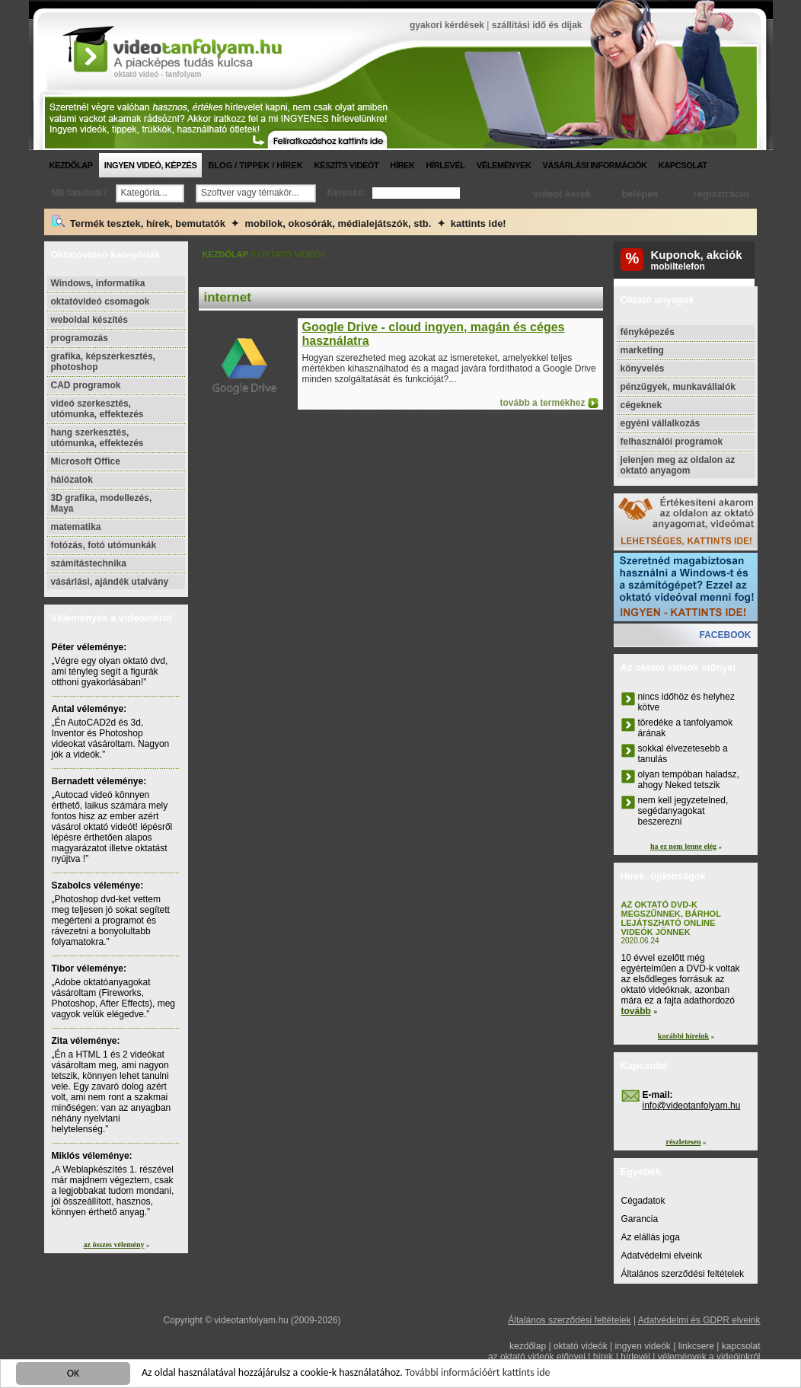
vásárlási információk (595, 165)
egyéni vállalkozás (660, 423)
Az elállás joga (650, 1237)
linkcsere (696, 1346)
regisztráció (721, 193)
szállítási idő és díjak (537, 25)
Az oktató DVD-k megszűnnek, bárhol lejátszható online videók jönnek (671, 918)
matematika (76, 527)
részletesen (682, 1142)
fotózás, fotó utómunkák (104, 545)
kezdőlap (71, 165)
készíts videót (346, 165)
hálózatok (72, 479)
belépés (639, 193)
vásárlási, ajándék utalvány (110, 581)
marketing (642, 350)
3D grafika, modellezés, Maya (101, 503)
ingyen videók (642, 1346)
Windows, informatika (98, 283)
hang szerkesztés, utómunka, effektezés (97, 437)
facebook (725, 635)
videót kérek (562, 193)
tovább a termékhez (542, 402)
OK (73, 1374)
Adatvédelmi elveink (662, 1255)
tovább (636, 1011)
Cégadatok (643, 1200)
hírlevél (445, 165)
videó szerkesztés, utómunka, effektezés (97, 409)
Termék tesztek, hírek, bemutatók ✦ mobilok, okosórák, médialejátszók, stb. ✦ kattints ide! (279, 222)
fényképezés (648, 332)
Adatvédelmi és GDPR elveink (699, 1320)
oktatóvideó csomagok (100, 301)
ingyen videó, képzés (150, 165)
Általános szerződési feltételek (682, 1273)
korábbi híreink (683, 1036)
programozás (79, 338)
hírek (402, 165)
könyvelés (643, 368)
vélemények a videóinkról (709, 1356)
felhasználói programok (672, 441)
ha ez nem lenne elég (683, 846)
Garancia (640, 1219)
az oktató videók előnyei (537, 1356)
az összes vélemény (114, 1244)
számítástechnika (88, 563)
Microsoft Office (85, 461)
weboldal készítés (89, 319)
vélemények (504, 165)
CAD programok (86, 385)
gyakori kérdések (447, 25)
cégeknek (641, 405)
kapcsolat (683, 165)
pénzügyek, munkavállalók (678, 386)
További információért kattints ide (477, 1373)
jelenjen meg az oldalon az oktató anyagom (678, 465)
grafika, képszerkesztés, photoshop (103, 361)
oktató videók (581, 1346)
